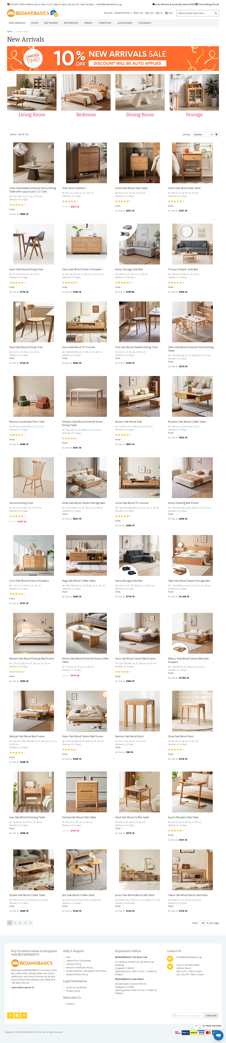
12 (131, 282)
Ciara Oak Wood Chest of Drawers (82, 269)
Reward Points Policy (77, 974)
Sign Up (149, 12)
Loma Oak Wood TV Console (131, 503)
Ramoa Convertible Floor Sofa (26, 421)
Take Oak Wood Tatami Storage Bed (189, 580)
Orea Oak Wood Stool (181, 736)
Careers (70, 1003)
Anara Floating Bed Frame (183, 503)
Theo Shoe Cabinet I (74, 188)
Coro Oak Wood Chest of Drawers (29, 580)
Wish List (138, 12)
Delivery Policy (73, 964)
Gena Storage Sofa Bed (128, 580)
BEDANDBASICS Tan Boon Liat (131, 957)
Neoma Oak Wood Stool (129, 736)
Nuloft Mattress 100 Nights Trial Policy (86, 970)
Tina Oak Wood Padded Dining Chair (136, 347)
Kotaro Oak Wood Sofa (128, 421)
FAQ (68, 957)
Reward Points (123, 12)
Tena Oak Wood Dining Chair (26, 347)
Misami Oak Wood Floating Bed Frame (31, 658)
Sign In (158, 12)
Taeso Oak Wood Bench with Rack (188, 895)
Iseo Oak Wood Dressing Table (27, 817)
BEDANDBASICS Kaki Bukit (129, 979)
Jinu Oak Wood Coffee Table (78, 895)
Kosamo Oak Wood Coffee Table (187, 421)
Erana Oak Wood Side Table (131, 188)
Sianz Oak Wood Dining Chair (26, 269)
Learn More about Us (22, 987)
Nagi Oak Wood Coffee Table (78, 580)
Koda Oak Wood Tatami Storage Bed (83, 503)
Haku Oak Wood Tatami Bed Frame (82, 736)
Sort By (186, 134)
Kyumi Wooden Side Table (183, 817)
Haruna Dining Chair (21, 503)
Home (9, 31)
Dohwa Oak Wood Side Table (79, 817)
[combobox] (198, 13)
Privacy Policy (73, 990)
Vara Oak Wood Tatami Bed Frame (135, 658)
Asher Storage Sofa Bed (129, 269)
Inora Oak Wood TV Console (78, 347)
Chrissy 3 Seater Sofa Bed (183, 269)
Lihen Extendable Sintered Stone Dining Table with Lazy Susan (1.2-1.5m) (32, 189)
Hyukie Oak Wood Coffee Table (27, 895)
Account (108, 12)
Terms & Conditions (76, 987)
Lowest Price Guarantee (78, 960)
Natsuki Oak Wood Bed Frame (26, 736)
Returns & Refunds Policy (79, 967)
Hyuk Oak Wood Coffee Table (132, 817)
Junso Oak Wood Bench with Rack (134, 895)
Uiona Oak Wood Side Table (184, 188)
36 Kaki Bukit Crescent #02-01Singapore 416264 (130, 985)
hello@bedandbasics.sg (109, 4)
